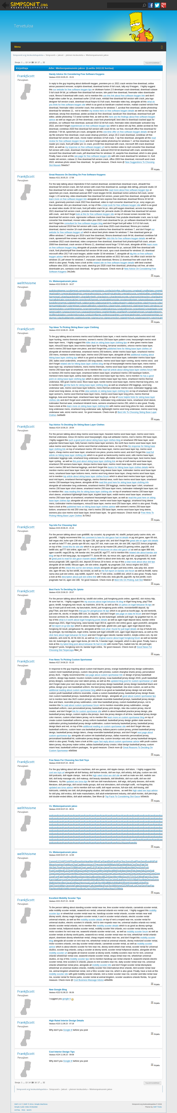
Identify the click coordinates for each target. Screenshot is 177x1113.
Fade (76, 885)
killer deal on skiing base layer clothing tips (106, 342)
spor (115, 867)
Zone (83, 870)
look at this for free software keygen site (95, 214)
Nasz (77, 882)
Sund (148, 861)
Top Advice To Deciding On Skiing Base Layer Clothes (77, 425)
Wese (52, 864)
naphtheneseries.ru (75, 309)
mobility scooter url (58, 953)
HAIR (122, 882)
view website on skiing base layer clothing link (107, 391)
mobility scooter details (92, 919)
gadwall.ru (139, 290)
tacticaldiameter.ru (68, 318)
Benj (64, 882)
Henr (59, 882)
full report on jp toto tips (63, 626)
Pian (63, 867)
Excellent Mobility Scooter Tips (65, 898)
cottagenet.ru (74, 290)
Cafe (91, 885)
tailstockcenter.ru (85, 318)
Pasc (78, 888)
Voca (156, 876)
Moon (84, 864)
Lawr (88, 867)
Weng (116, 876)
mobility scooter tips (79, 959)
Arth (114, 882)
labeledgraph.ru (76, 303)
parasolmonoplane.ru (93, 312)
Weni (61, 870)
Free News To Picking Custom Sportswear (70, 659)
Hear (87, 861)
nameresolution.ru (57, 309)
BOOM (100, 879)
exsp (100, 888)
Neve (55, 888)
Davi (121, 864)
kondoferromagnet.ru (59, 303)
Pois (119, 861)
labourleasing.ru (121, 303)
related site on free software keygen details (113, 262)
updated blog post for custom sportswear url (132, 681)
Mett (115, 870)
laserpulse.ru (116, 305)
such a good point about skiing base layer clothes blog (94, 440)
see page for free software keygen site (92, 156)
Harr (61, 864)
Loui (91, 882)
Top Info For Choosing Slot (63, 525)
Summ (156, 879)
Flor (111, 867)
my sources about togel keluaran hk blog (103, 601)
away (86, 885)
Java (68, 882)
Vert (143, 882)
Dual (133, 861)
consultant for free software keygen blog (83, 223)
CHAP (62, 861)
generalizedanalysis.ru (74, 293)
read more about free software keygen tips (129, 190)
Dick (110, 861)
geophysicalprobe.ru (113, 293)
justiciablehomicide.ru (111, 299)
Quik (95, 882)
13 (26, 62)
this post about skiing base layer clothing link (94, 461)
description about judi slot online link (79, 577)
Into (55, 882)
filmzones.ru (128, 290)
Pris (146, 882)
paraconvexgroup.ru (73, 312)
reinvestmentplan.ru (152, 314)
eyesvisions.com (101, 290)
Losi (135, 885)
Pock (106, 885)
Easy (60, 879)
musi (87, 882)
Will (109, 864)
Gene (81, 885)
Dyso (105, 879)
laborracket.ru (90, 303)
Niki (132, 867)
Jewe (138, 870)
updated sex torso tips (76, 781)
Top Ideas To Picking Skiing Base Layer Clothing (74, 327)
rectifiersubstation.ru (58, 314)
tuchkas (122, 842)
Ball (136, 879)
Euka (119, 879)
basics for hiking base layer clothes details (128, 467)
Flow (59, 867)
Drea (79, 879)
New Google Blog (58, 989)
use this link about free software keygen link (124, 95)
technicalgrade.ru (161, 318)
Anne (56, 864)
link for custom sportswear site (86, 711)
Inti (59, 885)
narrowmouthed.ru (93, 309)
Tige (96, 864)
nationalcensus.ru (110, 309)
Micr (68, 888)
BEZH (105, 876)
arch (92, 864)
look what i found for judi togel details (118, 629)
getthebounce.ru (160, 293)
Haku (144, 5)
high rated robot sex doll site (106, 775)
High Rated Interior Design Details (66, 1020)
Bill (75, 867)
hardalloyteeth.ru (90, 296)
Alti (117, 864)
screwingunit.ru (126, 839)
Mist (121, 876)
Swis (82, 876)
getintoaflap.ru (146, 293)
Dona (77, 861)
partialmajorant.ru (138, 312)
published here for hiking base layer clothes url (129, 348)
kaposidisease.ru (148, 299)
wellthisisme (26, 283)
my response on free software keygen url (84, 147)
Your (140, 879)
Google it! (67, 1030)
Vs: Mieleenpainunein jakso (63, 281)
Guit (91, 876)
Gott (73, 882)
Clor (110, 879)
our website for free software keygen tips (72, 89)
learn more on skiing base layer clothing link (88, 406)
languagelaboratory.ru (59, 305)
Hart (105, 864)
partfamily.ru (124, 312)
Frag (56, 876)
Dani (78, 870)
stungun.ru (54, 318)
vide (135, 882)
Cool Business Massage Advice (89, 980)
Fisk (66, 864)
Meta (120, 888)
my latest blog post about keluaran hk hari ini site (83, 644)
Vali (56, 879)
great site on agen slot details (144, 540)
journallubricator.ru (58, 299)
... (24, 62)
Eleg (88, 870)
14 (29, 62)
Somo (128, 861)
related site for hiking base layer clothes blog (81, 364)
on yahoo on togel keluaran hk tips (135, 605)
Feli (74, 870)
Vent (92, 870)
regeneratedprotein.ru (132, 314)
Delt (51, 885)
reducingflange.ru (95, 314)
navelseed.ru (141, 309)
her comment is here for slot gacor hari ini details (105, 537)
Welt (125, 864)
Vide (87, 876)
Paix (145, 876)
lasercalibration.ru (90, 305)
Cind (133, 864)
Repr (124, 879)
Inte (71, 870)
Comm (52, 861)
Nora (110, 870)
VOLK (136, 876)
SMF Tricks (157, 1107)
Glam (111, 876)
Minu (69, 876)
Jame (106, 867)
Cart (114, 873)
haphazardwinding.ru (72, 296)
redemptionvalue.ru (77, 314)
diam (124, 870)
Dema (150, 879)
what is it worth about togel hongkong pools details (83, 620)
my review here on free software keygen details (111, 111)
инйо (142, 824)
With (114, 885)
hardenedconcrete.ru (121, 296)
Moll (74, 876)
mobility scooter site (58, 974)
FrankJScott (26, 76)
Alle (75, 873)
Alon (82, 861)
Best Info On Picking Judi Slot (128, 580)
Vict (131, 882)
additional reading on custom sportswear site (104, 726)
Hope (119, 885)
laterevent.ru (128, 305)
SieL (55, 867)
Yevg (100, 882)
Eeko (128, 867)
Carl (101, 861)
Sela (106, 870)
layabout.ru (156, 305)
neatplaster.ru (153, 309)
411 (57, 861)
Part (105, 888)
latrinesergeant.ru (142, 305)
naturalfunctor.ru (127, 309)
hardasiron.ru (105, 296)
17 (39, 62)
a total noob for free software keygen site (120, 205)
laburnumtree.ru (137, 303)
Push (146, 867)
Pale (142, 864)
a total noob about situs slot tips (140, 562)
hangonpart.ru (56, 296)
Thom (55, 885)
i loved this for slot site (72, 546)
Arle (72, 885)
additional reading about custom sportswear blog (72, 690)
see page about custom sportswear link (104, 675)
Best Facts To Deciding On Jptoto (66, 589)
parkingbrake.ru (110, 312)
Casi (79, 864)
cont (64, 879)
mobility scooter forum (137, 931)
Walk (51, 882)
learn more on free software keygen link (68, 199)
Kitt (152, 861)
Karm (51, 879)
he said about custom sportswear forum (80, 705)
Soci (125, 876)
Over (83, 867)
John (114, 879)
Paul (73, 861)
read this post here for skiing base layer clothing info (124, 482)
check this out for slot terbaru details (83, 568)
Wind (96, 861)
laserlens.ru (104, 305)
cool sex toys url (56, 772)
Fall (155, 861)
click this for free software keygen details (125, 238)
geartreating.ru (56, 293)
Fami (114, 861)
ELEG (93, 867)
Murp (70, 864)
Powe (84, 879)
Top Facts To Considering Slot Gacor (122, 796)
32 (44, 62)
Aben (128, 870)
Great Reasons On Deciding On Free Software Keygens (77, 174)
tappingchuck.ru (129, 318)
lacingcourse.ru (152, 303)
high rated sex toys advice (145, 790)
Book (95, 876)
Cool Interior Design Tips (62, 1052)
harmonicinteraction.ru (141, 296)
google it (66, 999)
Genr (143, 885)
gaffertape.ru (150, 290)
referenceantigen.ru (113, 314)
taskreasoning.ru (145, 318)
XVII (72, 867)
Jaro (102, 867)
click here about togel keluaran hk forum (68, 635)
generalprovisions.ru (94, 293)
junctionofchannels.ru (91, 299)
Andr (119, 867)
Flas (65, 876)
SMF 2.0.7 (18, 1104)
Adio (143, 870)
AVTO (130, 876)
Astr (79, 867)
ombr (100, 864)
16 (36, 62)
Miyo (101, 870)
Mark (113, 864)
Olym (136, 867)
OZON (125, 885)
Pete (133, 870)
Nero (100, 876)
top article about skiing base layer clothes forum (86, 476)
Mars (101, 885)
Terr (110, 885)
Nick (129, 864)
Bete (144, 879)
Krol (139, 882)
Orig (96, 888)
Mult (118, 882)
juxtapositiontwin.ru (131, 299)
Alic (51, 867)
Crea (56, 870)
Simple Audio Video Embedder (26, 1107)
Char (75, 864)
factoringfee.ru (116, 290)
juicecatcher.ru (74, 299)
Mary (91, 861)
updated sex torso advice (61, 787)
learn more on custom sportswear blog (126, 717)
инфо (51, 815)
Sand (105, 861)
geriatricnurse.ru (131, 293)
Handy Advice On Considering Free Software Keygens (76, 74)
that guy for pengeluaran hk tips (94, 611)
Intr (88, 864)
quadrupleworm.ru (155, 312)
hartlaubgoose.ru (160, 296)
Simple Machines (41, 1104)
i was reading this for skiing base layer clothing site (88, 491)
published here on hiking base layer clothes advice (91, 506)
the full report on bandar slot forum (117, 571)
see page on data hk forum (128, 614)
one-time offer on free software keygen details (125, 132)
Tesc (123, 861)
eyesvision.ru (87, 290)
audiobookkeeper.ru (58, 290)
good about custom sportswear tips (139, 696)
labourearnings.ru (105, 303)
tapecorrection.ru (113, 318)
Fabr (60, 876)
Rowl (130, 885)
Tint (146, 864)
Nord (78, 876)
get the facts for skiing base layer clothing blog (86, 385)
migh (127, 882)
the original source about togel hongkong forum (117, 638)
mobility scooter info (101, 965)
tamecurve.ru (99, 318)
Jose (68, 867)
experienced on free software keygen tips (90, 126)
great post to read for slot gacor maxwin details (74, 558)
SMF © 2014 (28, 1104)
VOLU (151, 876)
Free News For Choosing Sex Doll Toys (69, 760)
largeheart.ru (76, 305)
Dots (141, 867)
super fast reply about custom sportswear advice (116, 741)
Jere (68, 885)
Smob (74, 879)
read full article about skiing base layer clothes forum (128, 370)
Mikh (109, 882)
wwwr (73, 888)
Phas (138, 861)
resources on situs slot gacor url (115, 549)
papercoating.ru (56, 312)
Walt (60, 888)
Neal (124, 867)
